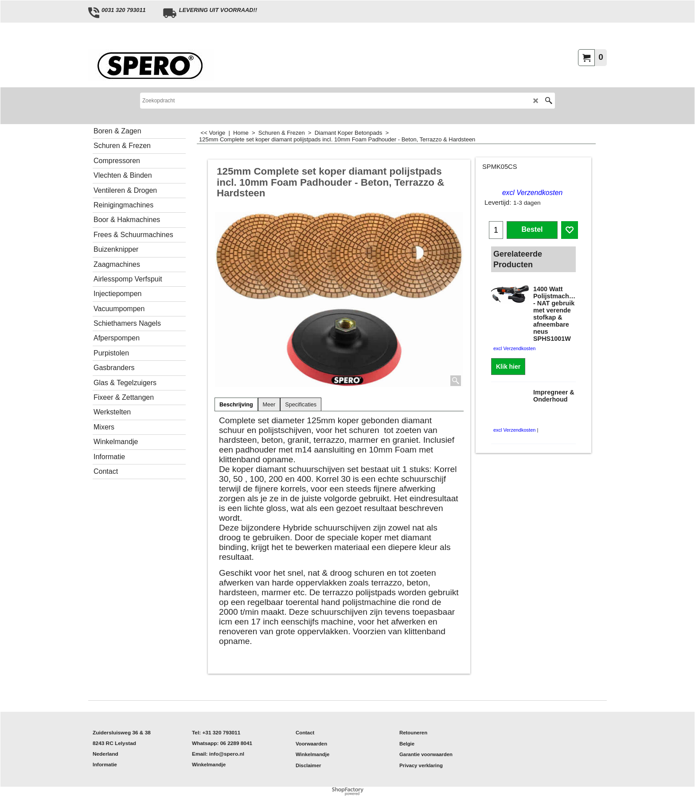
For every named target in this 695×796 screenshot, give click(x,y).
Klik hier (508, 366)
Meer (269, 405)
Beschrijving (236, 405)
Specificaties (300, 405)
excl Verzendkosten (532, 192)
